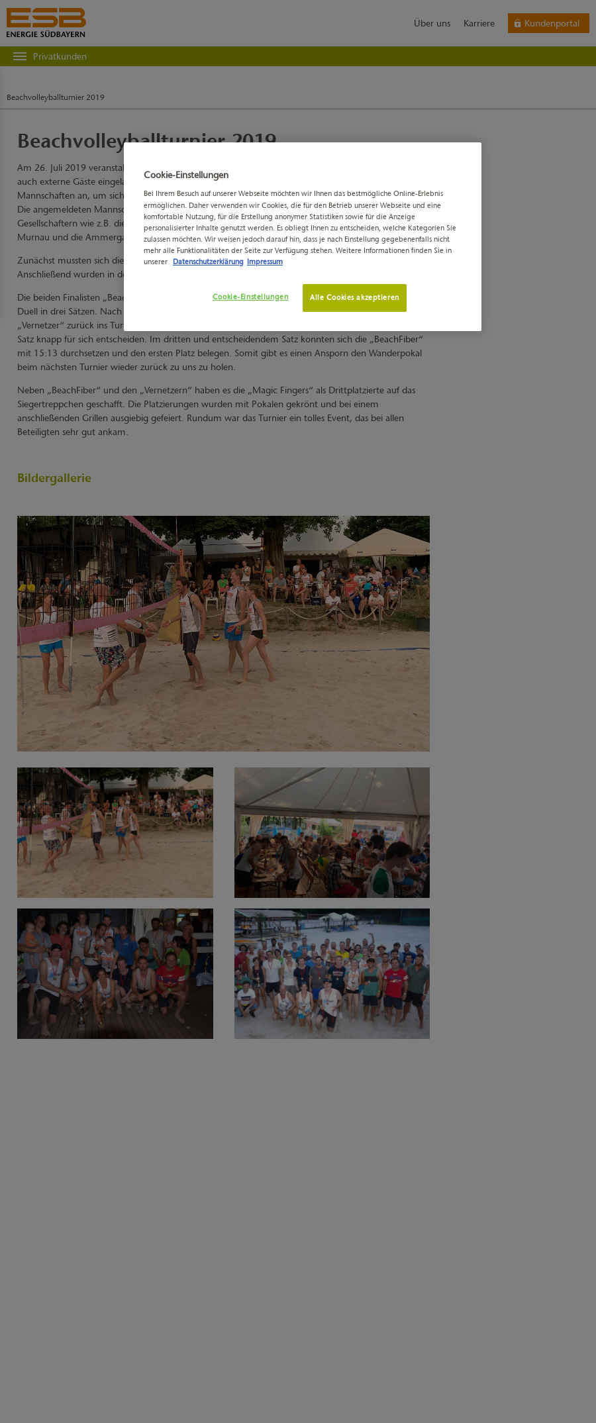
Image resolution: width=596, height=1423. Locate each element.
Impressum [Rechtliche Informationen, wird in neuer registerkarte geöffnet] (265, 261)
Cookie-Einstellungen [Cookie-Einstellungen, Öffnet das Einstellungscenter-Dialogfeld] (250, 296)
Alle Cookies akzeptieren (354, 297)
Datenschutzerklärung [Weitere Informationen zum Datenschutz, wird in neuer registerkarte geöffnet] (208, 261)
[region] (302, 236)
